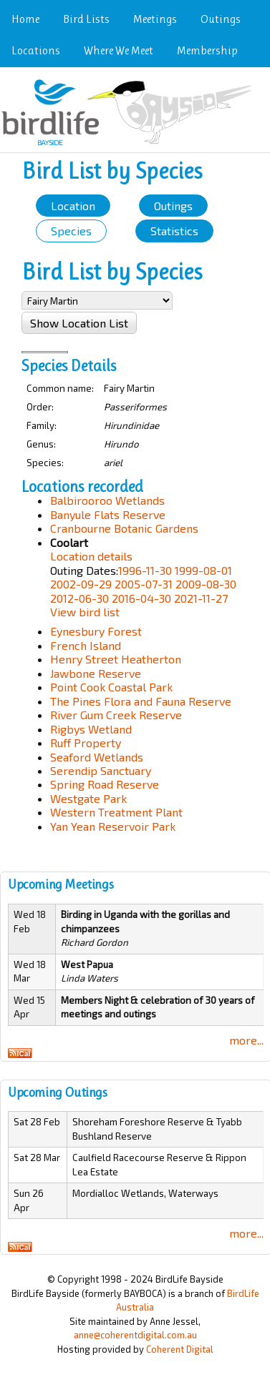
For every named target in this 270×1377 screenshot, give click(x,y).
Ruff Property (85, 742)
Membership (207, 50)
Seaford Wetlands (96, 757)
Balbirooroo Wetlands (107, 500)
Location (73, 205)
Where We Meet (118, 50)
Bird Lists (86, 19)
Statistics (174, 230)
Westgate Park (88, 798)
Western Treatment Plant (116, 812)
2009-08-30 (205, 584)
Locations (35, 50)
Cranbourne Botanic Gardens (124, 528)
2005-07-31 (144, 584)
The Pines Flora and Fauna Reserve (140, 701)
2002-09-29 (81, 584)
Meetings (155, 19)
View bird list (85, 611)
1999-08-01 (203, 570)
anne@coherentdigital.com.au (135, 1335)
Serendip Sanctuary (100, 770)
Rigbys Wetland (91, 729)
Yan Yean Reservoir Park (112, 826)
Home (25, 19)
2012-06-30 (79, 598)
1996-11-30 (145, 570)
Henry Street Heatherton (115, 659)
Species (71, 230)
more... (246, 1040)
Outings (221, 19)
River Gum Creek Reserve (116, 714)
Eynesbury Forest (96, 631)
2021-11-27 (201, 598)
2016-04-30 (141, 598)
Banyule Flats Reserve (107, 514)
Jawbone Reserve (95, 673)
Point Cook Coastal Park (111, 687)
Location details (91, 556)
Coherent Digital (179, 1349)
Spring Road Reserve (104, 784)
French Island (85, 645)
